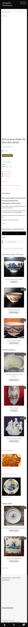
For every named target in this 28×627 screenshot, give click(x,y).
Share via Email (7, 176)
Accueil (4, 11)
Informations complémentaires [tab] (11, 185)
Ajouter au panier (7, 155)
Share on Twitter (7, 171)
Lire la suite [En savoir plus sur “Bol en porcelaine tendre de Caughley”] (14, 281)
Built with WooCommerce (14, 622)
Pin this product (7, 175)
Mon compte (4, 625)
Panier (22, 624)
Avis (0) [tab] (3, 189)
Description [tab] (5, 181)
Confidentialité (5, 622)
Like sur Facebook (7, 608)
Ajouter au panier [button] (14, 312)
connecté (12, 248)
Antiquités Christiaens (7, 3)
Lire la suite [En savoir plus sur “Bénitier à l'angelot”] (14, 410)
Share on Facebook (8, 173)
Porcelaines (9, 11)
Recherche (14, 625)
